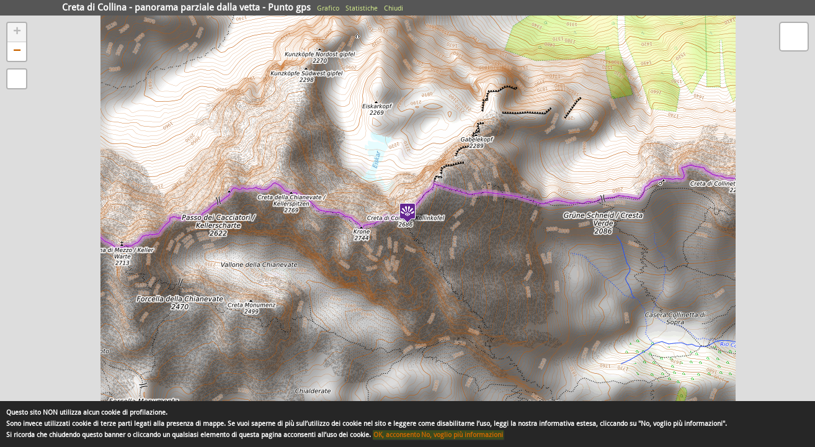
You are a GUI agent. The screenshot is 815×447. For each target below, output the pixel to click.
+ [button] (17, 32)
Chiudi (393, 8)
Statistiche (361, 8)
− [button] (17, 51)
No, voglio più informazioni (462, 435)
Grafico (328, 8)
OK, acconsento (396, 435)
